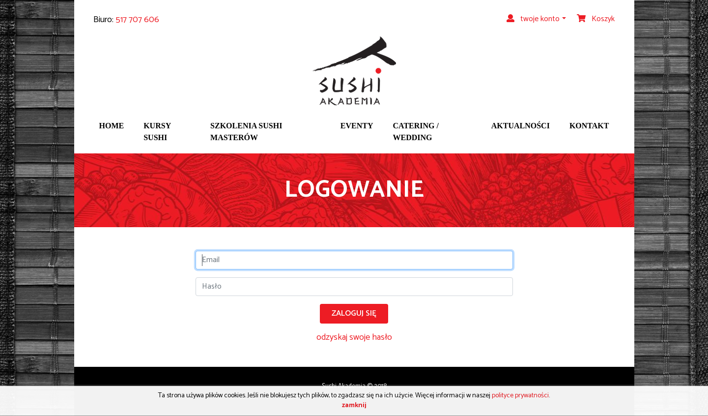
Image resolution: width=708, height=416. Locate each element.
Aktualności (520, 125)
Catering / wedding (416, 131)
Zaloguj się (354, 313)
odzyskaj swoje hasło (354, 337)
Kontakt (589, 125)
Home (111, 125)
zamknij (354, 405)
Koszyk (596, 19)
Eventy (356, 125)
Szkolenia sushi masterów (246, 131)
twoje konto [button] (533, 19)
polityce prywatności (520, 395)
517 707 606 (137, 19)
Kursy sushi (157, 131)
